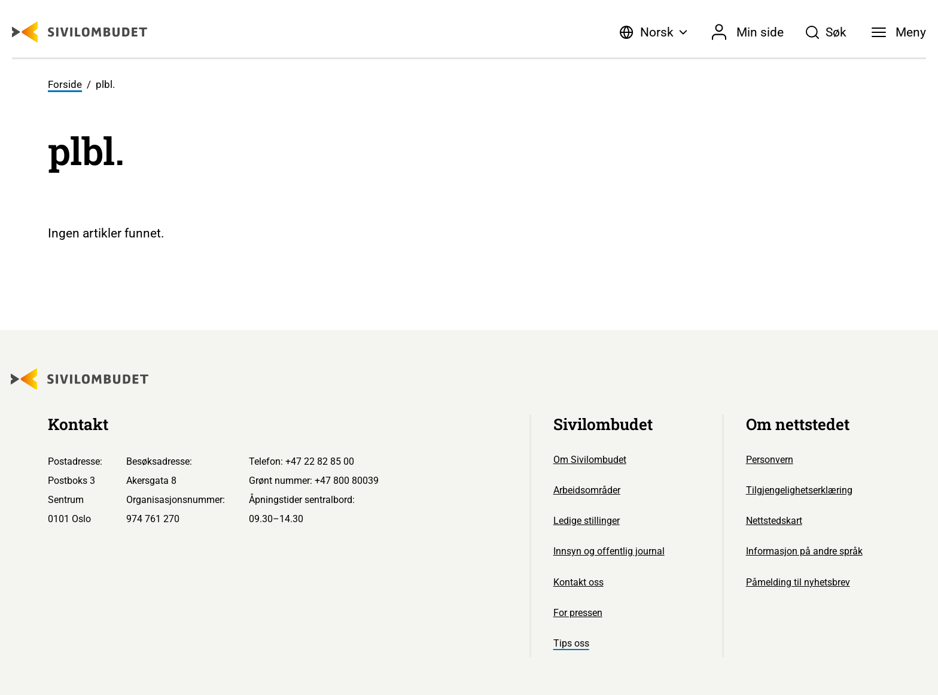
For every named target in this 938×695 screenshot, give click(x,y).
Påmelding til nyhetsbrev (798, 582)
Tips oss (571, 643)
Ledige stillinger (586, 520)
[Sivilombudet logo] (79, 32)
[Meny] (899, 32)
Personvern (769, 459)
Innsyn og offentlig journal (609, 551)
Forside (65, 84)
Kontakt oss (578, 582)
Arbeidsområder (586, 490)
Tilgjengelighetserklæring (799, 490)
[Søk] (825, 32)
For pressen (577, 612)
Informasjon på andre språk (804, 551)
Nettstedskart (774, 520)
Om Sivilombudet (589, 459)
